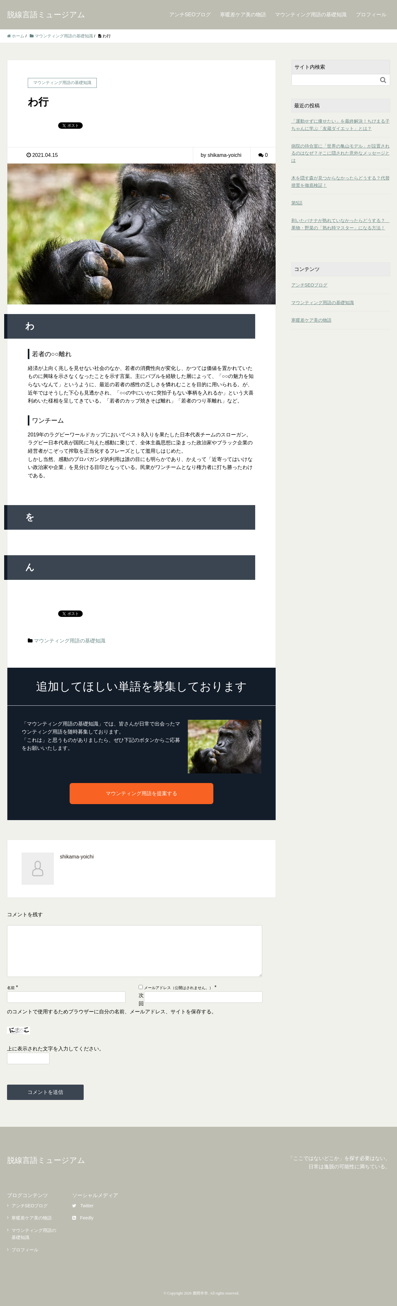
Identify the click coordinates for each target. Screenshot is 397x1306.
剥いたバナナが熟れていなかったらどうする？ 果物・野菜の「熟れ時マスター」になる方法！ (340, 224)
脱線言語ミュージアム (46, 15)
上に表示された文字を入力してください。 (55, 1048)
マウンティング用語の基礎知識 (311, 14)
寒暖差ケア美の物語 (243, 14)
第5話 (297, 202)
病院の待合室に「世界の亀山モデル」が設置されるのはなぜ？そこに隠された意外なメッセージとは (340, 153)
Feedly (82, 1217)
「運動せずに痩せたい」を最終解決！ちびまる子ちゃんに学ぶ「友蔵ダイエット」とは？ (340, 125)
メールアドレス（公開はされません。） (178, 988)
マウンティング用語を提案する (141, 793)
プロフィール (371, 14)
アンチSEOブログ (190, 14)
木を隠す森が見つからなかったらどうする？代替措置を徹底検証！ (340, 181)
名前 (11, 988)
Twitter (82, 1205)
